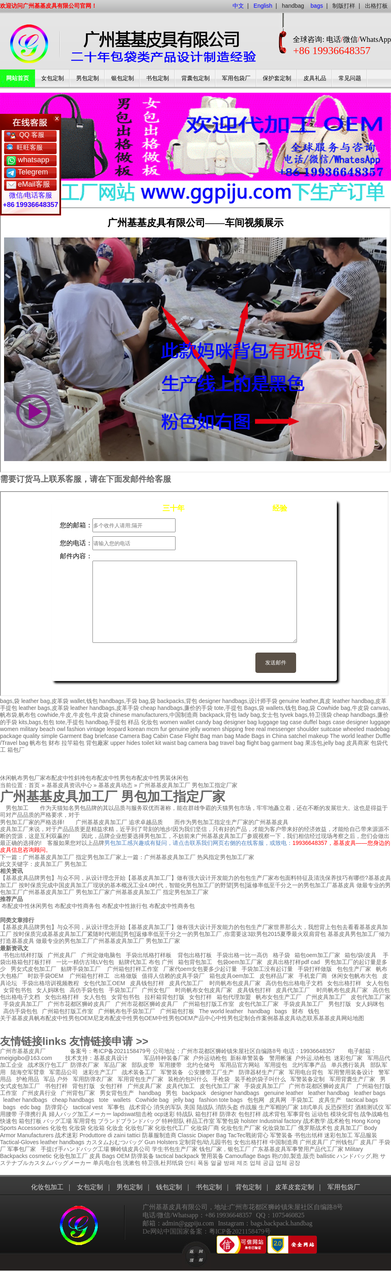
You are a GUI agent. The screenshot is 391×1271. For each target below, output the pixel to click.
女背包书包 (17, 990)
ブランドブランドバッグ (129, 1121)
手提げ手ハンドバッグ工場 (75, 1149)
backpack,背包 (218, 715)
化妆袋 (77, 1128)
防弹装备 (142, 1156)
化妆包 (149, 722)
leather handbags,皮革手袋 (104, 708)
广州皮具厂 (62, 955)
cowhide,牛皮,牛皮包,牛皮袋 (73, 715)
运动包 (320, 1114)
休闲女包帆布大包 (354, 976)
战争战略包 (374, 1114)
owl (61, 729)
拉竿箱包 (73, 743)
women (9, 729)
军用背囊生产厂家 (352, 1079)
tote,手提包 (228, 708)
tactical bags (362, 1100)
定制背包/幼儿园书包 (205, 1142)
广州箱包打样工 (89, 976)
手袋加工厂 (123, 990)
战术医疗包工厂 (48, 1065)
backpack (194, 1093)
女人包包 (377, 983)
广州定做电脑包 (101, 955)
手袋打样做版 (315, 969)
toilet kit (151, 743)
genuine (179, 729)
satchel (297, 736)
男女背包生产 (117, 1093)
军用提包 (275, 1065)
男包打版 (339, 1004)
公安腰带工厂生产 (211, 1072)
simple (49, 736)
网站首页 (17, 78)
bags (281, 1011)
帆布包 (38, 743)
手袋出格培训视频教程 (50, 983)
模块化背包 (344, 1114)
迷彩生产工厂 (100, 1072)
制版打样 (343, 5)
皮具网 (277, 1100)
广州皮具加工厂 (326, 997)
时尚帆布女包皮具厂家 (203, 990)
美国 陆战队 (199, 1107)
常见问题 (349, 78)
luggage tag (273, 722)
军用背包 (84, 1121)
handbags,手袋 (118, 701)
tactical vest (88, 1107)
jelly (195, 729)
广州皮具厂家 (144, 1086)
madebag (377, 729)
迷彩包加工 (338, 1135)
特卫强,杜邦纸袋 (162, 1163)
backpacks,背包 (177, 701)
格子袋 (281, 955)
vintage (96, 729)
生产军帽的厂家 (279, 1107)
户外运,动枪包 (313, 1058)
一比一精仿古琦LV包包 (85, 962)
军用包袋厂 (236, 78)
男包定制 (87, 78)
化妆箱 (96, 1128)
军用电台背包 (306, 1072)
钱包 (313, 1011)
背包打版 (83, 1086)
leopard (116, 729)
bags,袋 (10, 701)
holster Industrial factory (271, 1121)
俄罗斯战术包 (315, 1128)
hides (133, 743)
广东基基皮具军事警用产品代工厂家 (297, 1149)
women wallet (177, 722)
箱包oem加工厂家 (317, 955)
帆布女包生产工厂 (278, 997)
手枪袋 (221, 1079)
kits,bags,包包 (36, 722)
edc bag (30, 1107)
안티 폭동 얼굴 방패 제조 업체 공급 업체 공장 (242, 1163)
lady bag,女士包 (258, 715)
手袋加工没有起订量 (267, 969)
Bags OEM (116, 1156)
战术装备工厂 (139, 1072)
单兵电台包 (107, 1163)
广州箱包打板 (177, 1011)
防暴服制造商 (159, 1135)
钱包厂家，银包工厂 (224, 1149)
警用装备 (212, 1156)
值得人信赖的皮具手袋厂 (173, 976)
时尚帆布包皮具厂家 (235, 983)
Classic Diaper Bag (202, 1135)
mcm (153, 729)
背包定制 (248, 1187)
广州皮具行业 (39, 1093)
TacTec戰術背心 (248, 1135)
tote (103, 1100)
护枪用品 (27, 1079)
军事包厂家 (21, 1149)
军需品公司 (63, 1072)
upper (117, 743)
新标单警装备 (247, 1058)
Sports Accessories (24, 1128)
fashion (76, 729)
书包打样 (56, 1086)
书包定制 (157, 78)
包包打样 (249, 1114)
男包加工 (75, 864)
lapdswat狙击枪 (133, 1114)
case (296, 722)
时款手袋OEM (46, 976)
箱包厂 (15, 749)
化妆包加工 (47, 1187)
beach (47, 729)
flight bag (258, 743)
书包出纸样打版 (23, 955)
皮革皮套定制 (294, 1187)
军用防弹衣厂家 (93, 1079)
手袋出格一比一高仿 (242, 955)
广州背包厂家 (78, 1093)
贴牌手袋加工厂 (81, 969)
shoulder (308, 729)
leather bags (369, 1093)
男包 (171, 1093)
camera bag (203, 743)
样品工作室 (200, 1121)
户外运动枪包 (210, 1058)
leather (49, 1142)
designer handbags (235, 1093)
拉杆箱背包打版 (165, 997)
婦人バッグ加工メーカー (80, 1114)
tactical (165, 1156)
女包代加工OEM (104, 983)
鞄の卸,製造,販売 (293, 1156)
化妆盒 (114, 1128)
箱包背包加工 (195, 962)
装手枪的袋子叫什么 (260, 1079)
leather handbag (328, 1093)
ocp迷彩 (164, 1114)
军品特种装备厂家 (166, 1058)
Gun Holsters (161, 1142)
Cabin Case (168, 736)
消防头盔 (226, 1107)
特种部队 (173, 1121)
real (261, 729)
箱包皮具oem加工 (232, 976)
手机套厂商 (313, 976)
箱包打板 (30, 1121)
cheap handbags (73, 1100)
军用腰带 (170, 1065)
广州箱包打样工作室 (132, 969)
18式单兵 (312, 1107)
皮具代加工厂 (186, 983)
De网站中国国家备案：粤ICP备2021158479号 (207, 1231)
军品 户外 (56, 1079)
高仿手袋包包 (87, 990)
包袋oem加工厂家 (239, 962)
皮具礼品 (314, 78)
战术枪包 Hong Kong (353, 1121)
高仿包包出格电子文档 (294, 983)
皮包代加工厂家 (371, 997)
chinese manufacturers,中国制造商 (154, 715)
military (29, 729)
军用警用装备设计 (350, 1072)
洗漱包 (131, 1163)
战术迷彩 (66, 1135)
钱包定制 (169, 1187)
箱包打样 (206, 1114)
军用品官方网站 (240, 1065)
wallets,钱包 (281, 708)
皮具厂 (368, 1142)
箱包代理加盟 (234, 997)
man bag (223, 736)
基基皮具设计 (111, 1058)
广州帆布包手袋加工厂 (126, 1011)
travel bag (232, 743)
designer (357, 722)
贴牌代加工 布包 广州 (146, 962)
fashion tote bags (221, 1100)
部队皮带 (143, 1065)
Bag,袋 (306, 708)
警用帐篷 (280, 1058)
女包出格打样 (344, 983)
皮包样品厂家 (276, 976)
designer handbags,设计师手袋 (238, 701)
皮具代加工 (180, 1086)
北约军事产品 (309, 1065)
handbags (72, 1142)
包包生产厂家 (354, 969)
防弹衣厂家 (84, 1065)
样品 (133, 722)
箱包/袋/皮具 (360, 955)
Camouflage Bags (247, 1156)
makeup (318, 736)
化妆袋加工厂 (279, 1128)
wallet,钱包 (84, 701)
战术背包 (274, 1114)
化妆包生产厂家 (241, 1128)
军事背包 (298, 1114)
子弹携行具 (33, 1114)
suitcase (331, 729)
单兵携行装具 (348, 1065)
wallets (122, 1100)
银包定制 (122, 78)
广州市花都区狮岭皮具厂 (79, 1004)
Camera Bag (135, 736)
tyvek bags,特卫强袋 (306, 715)
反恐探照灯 (339, 1107)
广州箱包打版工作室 (208, 1004)
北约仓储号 (201, 1065)
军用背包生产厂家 (140, 1079)
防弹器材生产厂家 (261, 1072)
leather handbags (25, 1100)
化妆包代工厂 (172, 1128)
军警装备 (171, 1072)
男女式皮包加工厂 (33, 969)
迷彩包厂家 (348, 1058)
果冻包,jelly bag (325, 743)
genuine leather (283, 1093)
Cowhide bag (152, 1100)
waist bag (175, 743)
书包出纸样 (308, 1135)
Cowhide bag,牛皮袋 (343, 708)
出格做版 (125, 976)
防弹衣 (228, 1114)
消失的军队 (168, 1107)
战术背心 (140, 1107)
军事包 (116, 1107)
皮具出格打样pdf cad (293, 962)
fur (163, 729)
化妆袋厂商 (205, 1128)
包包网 (255, 1100)
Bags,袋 (254, 708)
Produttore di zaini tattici (109, 1135)
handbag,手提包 (106, 722)
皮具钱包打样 (147, 983)
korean (136, 729)
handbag (293, 5)
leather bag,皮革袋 (44, 701)
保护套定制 (277, 78)
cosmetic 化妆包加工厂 (58, 1156)
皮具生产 (330, 1100)
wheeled (353, 729)
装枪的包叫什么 (188, 1079)
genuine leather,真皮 (305, 701)
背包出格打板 (195, 955)
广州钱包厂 (344, 1142)
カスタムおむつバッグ (114, 1142)
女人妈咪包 (50, 990)
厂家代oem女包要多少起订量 (200, 969)
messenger (281, 729)
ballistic (325, 1156)
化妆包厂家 (139, 1128)
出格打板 (376, 5)
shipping (232, 729)
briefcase (106, 736)
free (250, 729)
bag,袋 (147, 701)
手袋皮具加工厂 (23, 1004)
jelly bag (184, 1100)
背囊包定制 (195, 78)
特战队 (184, 1114)
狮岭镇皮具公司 (130, 1149)
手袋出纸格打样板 (148, 955)
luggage (380, 722)
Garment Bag (76, 736)
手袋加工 (302, 1100)
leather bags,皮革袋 (44, 708)
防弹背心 (56, 1107)
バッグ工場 (57, 1121)
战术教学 (314, 1121)
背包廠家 (97, 743)
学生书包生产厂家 (175, 1149)
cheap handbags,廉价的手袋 (177, 708)
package (11, 736)
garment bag (287, 743)
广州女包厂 (156, 990)
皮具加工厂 (49, 864)
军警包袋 (227, 1121)
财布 (54, 743)
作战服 (248, 1107)
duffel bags (317, 722)
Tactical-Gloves (19, 1142)
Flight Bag (197, 736)
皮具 (95, 1156)
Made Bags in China (261, 736)
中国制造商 (284, 1142)
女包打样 (200, 997)
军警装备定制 (307, 1079)
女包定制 (52, 78)
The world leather (352, 736)
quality (31, 736)
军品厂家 (115, 1065)
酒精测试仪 (369, 1107)
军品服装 (365, 1135)
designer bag (240, 722)
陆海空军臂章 (28, 1072)
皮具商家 (357, 743)
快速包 (8, 1121)
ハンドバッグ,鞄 (358, 1156)
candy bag (209, 722)
